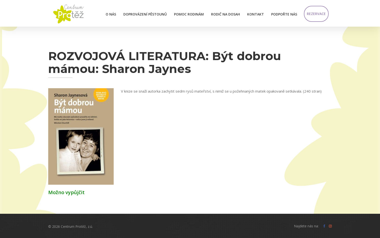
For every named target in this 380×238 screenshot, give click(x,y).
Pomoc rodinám (189, 14)
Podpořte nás (284, 14)
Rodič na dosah (225, 14)
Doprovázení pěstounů (145, 14)
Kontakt (255, 14)
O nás (111, 14)
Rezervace (316, 13)
